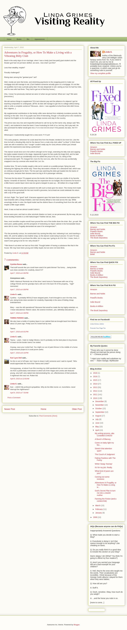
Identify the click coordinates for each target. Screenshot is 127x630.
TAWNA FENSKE (17, 318)
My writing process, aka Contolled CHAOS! (104, 434)
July (97, 419)
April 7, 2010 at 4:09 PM (19, 289)
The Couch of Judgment (105, 454)
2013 (95, 387)
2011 (95, 394)
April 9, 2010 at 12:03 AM (19, 379)
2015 (95, 380)
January (98, 513)
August (98, 416)
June (97, 423)
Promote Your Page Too (98, 328)
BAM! (92, 254)
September (100, 412)
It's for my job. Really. (103, 467)
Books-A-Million (96, 236)
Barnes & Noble (96, 269)
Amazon (93, 147)
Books (19, 39)
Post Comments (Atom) (48, 416)
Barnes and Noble (97, 149)
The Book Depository (99, 238)
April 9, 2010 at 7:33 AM (19, 393)
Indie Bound (95, 153)
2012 (95, 391)
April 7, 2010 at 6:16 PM (19, 353)
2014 (95, 384)
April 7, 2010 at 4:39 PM (19, 313)
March (98, 505)
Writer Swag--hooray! (103, 464)
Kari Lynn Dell (16, 358)
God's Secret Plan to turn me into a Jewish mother (105, 493)
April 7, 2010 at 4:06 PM (19, 273)
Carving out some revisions (102, 478)
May (97, 427)
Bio (28, 39)
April (97, 430)
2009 (95, 517)
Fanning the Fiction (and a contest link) (105, 500)
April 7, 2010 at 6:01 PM (19, 332)
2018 (95, 373)
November (99, 405)
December (99, 401)
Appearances (40, 39)
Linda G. (13, 294)
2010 (95, 398)
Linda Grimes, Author (97, 324)
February (99, 509)
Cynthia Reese (16, 264)
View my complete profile (100, 73)
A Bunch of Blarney (103, 439)
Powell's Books (96, 151)
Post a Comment (14, 398)
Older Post (77, 409)
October (98, 408)
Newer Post (9, 409)
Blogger (76, 625)
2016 (95, 376)
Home (9, 39)
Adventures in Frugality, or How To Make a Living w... (105, 485)
